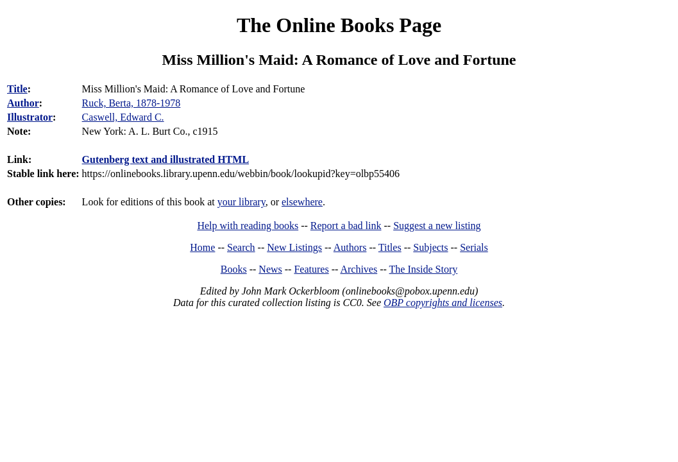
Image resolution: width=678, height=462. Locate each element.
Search (241, 247)
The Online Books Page (339, 25)
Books (234, 269)
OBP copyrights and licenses (443, 302)
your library (241, 201)
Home (202, 247)
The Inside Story (423, 269)
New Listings (294, 247)
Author (23, 103)
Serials (474, 247)
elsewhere (302, 201)
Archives (358, 269)
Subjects (430, 247)
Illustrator (30, 117)
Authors (350, 247)
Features (311, 269)
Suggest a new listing (436, 225)
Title (17, 88)
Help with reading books (247, 225)
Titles (390, 247)
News (270, 269)
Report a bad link (346, 225)
